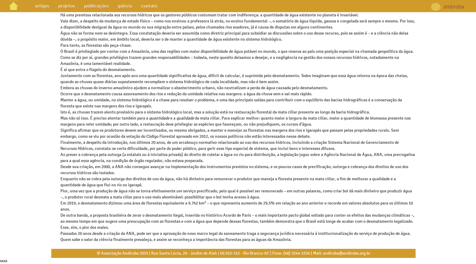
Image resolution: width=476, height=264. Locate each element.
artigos (42, 6)
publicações (96, 6)
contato (149, 6)
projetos (66, 6)
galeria (125, 6)
